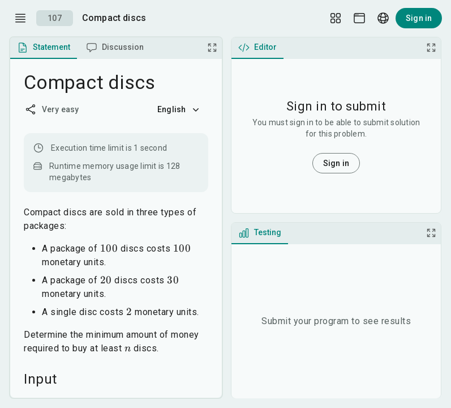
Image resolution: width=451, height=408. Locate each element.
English (179, 109)
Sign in (419, 18)
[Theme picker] (359, 18)
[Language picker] (383, 18)
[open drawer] (20, 18)
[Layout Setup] (335, 18)
